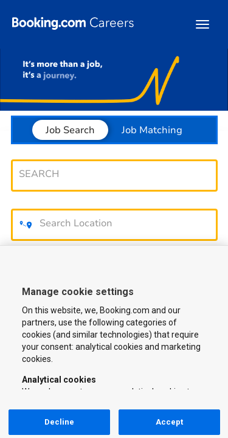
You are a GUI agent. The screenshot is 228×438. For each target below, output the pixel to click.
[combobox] (108, 174)
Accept (170, 421)
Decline (59, 421)
